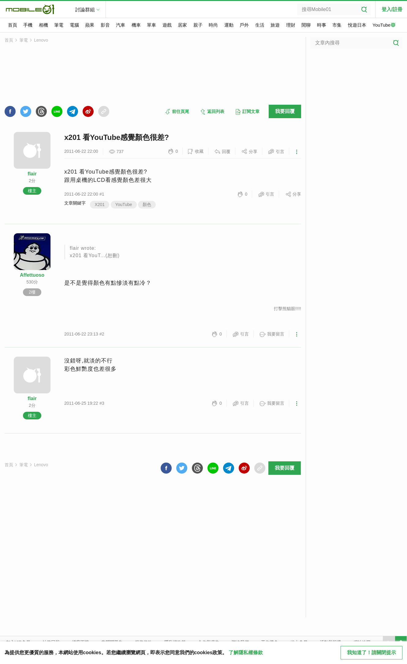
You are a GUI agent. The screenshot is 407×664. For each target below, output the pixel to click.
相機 (43, 25)
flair (32, 173)
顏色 (147, 204)
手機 (27, 25)
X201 (100, 204)
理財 (290, 25)
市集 (337, 25)
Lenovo (41, 40)
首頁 (12, 25)
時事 (321, 25)
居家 (182, 25)
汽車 (120, 25)
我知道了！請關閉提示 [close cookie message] (371, 652)
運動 (228, 25)
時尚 (213, 25)
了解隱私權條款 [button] (246, 652)
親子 (198, 25)
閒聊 (306, 25)
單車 (151, 25)
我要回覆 (285, 111)
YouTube (384, 25)
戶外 (244, 25)
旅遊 (275, 25)
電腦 (74, 25)
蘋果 (89, 25)
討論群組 (85, 9)
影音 (105, 25)
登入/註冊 (392, 9)
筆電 (58, 25)
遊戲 (167, 25)
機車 (136, 25)
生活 (259, 25)
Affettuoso (32, 275)
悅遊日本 (357, 25)
